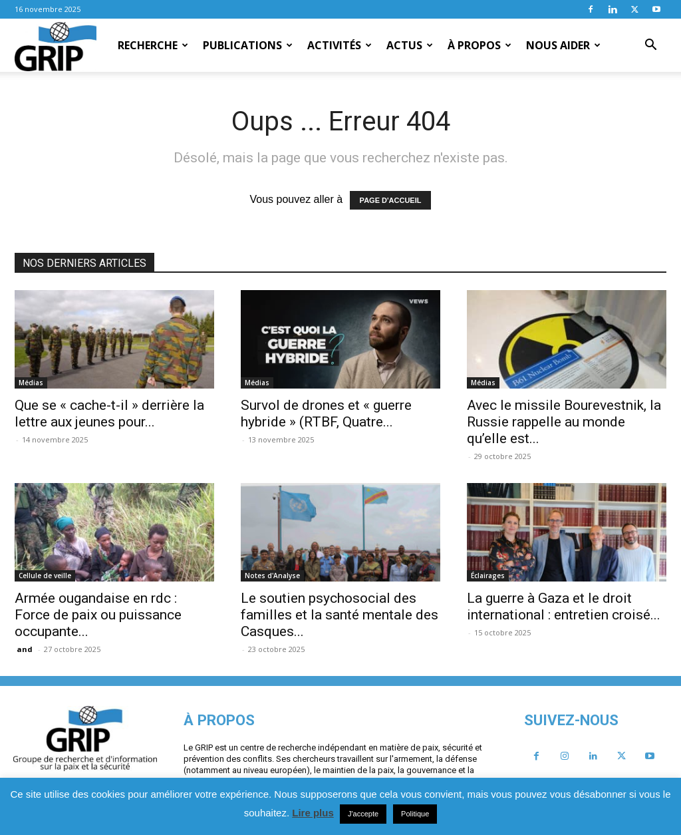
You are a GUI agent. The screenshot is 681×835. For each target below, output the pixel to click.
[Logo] (55, 46)
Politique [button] (415, 814)
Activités (339, 45)
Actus (409, 45)
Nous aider (563, 45)
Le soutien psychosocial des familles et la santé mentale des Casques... (339, 614)
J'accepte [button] (363, 814)
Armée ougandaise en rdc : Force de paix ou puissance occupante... (98, 614)
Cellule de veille (45, 575)
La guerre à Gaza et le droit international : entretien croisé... (563, 606)
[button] (650, 46)
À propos (479, 45)
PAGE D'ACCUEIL (391, 200)
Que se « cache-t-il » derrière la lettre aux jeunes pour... (109, 413)
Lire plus (313, 812)
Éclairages (488, 575)
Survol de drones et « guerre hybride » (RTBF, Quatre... (326, 413)
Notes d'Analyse (272, 575)
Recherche (153, 45)
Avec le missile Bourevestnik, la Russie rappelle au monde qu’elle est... (564, 421)
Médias (31, 382)
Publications (248, 45)
